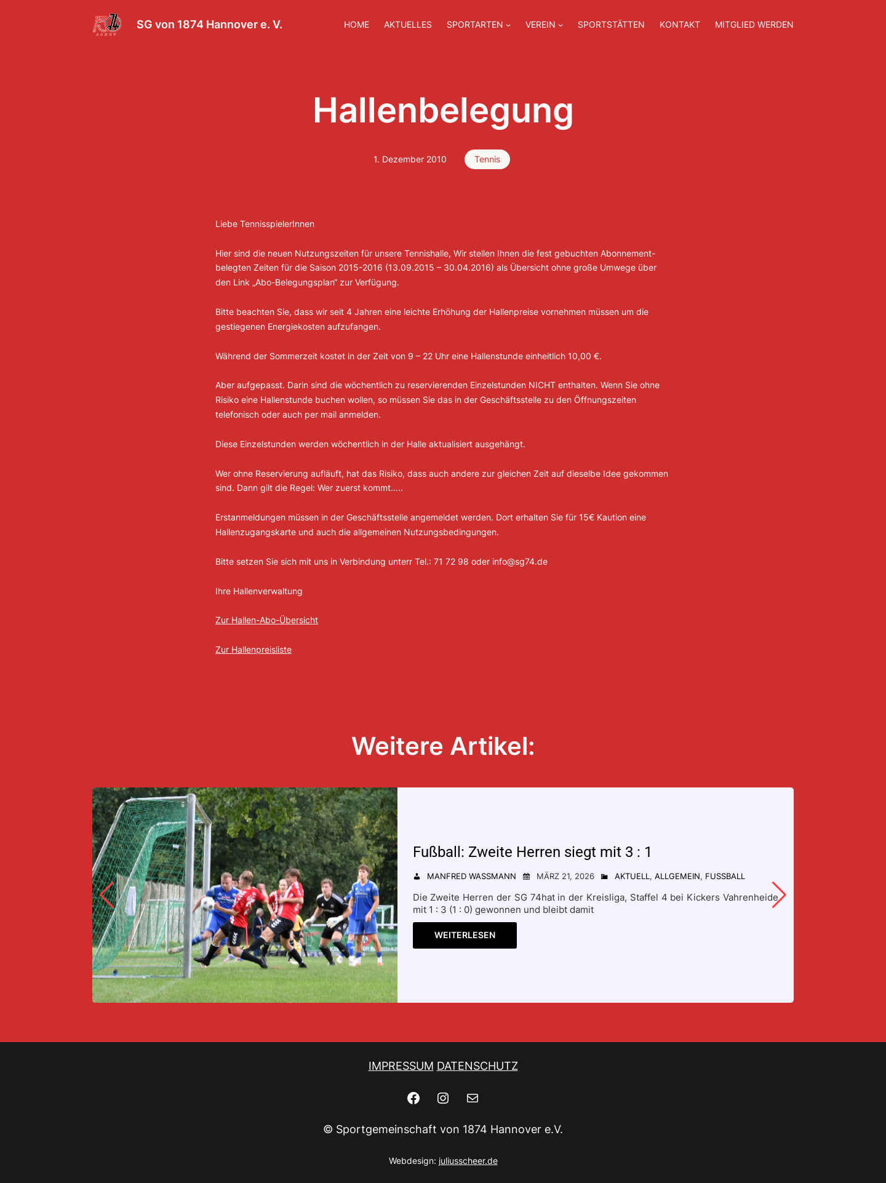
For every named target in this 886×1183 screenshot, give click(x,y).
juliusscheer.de (468, 1160)
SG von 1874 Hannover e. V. (209, 24)
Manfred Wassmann (471, 876)
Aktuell (632, 876)
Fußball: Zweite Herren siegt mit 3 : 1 (537, 852)
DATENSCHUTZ (477, 1065)
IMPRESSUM (401, 1065)
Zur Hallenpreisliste (253, 649)
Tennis (487, 159)
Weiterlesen (464, 935)
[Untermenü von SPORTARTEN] (508, 24)
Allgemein (677, 876)
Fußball (725, 876)
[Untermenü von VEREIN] (560, 24)
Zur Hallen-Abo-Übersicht (266, 620)
